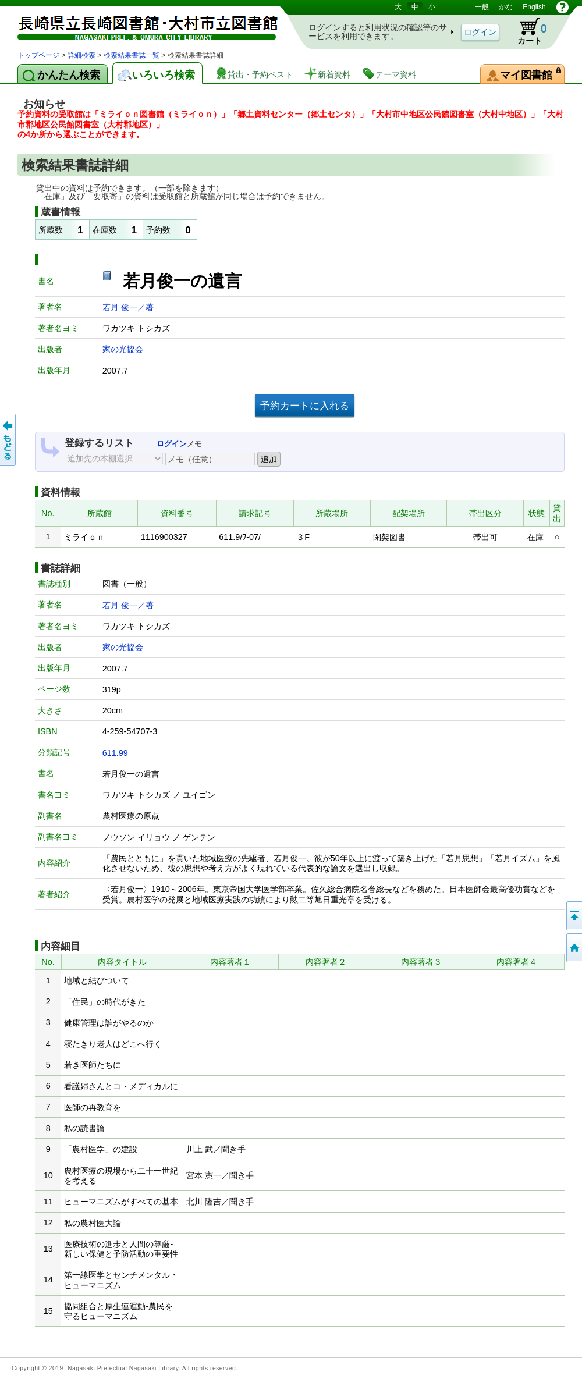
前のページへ (8, 440)
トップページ (38, 55)
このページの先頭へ (573, 915)
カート (526, 31)
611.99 (115, 753)
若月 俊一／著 (128, 307)
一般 (482, 7)
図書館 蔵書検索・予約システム (139, 24)
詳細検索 (81, 55)
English (534, 7)
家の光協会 (122, 349)
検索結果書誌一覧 (131, 55)
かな (506, 7)
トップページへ (573, 947)
